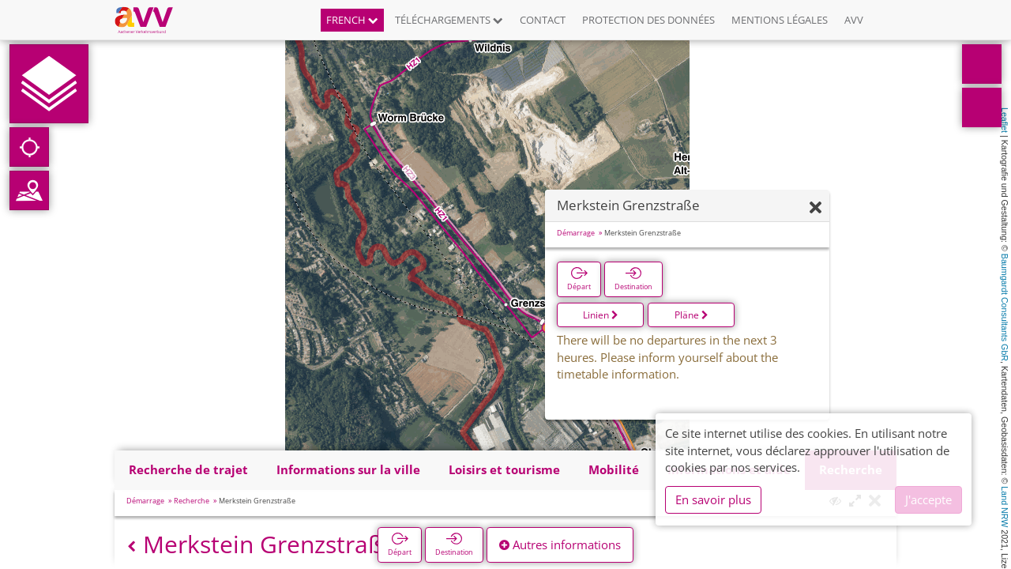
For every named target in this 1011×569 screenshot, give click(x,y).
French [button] (352, 20)
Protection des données (648, 20)
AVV (853, 20)
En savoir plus (713, 499)
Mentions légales (779, 20)
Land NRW (1004, 506)
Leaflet (1004, 120)
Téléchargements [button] (449, 20)
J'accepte (928, 499)
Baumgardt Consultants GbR (1004, 307)
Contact (543, 20)
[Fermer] (815, 208)
